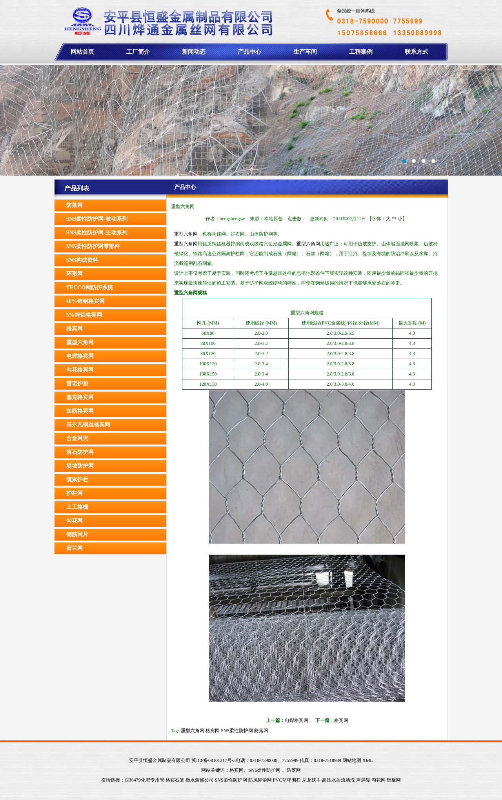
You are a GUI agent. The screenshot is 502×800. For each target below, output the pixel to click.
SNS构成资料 (82, 260)
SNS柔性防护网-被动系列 (96, 219)
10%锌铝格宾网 (85, 301)
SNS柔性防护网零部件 (93, 246)
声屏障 (363, 780)
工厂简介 (138, 52)
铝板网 (394, 780)
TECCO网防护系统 (89, 287)
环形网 (74, 274)
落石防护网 (80, 452)
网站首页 (82, 52)
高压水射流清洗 (338, 780)
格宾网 (74, 329)
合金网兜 (77, 438)
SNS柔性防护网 (237, 730)
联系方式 (416, 52)
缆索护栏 (77, 480)
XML (367, 760)
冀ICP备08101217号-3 (213, 760)
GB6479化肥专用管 (144, 780)
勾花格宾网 (80, 370)
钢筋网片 (77, 534)
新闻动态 (194, 52)
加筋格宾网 (80, 411)
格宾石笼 (175, 780)
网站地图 (351, 760)
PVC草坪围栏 (287, 780)
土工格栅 (77, 507)
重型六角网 (80, 342)
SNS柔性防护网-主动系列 (96, 233)
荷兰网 (74, 548)
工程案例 (361, 52)
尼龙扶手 (311, 780)
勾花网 (74, 521)
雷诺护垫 (77, 383)
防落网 (74, 205)
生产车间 (305, 52)
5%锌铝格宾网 (84, 315)
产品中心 (249, 52)
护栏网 (74, 493)
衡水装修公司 (200, 780)
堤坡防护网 (80, 466)
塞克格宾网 (80, 397)
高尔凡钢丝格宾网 (88, 425)
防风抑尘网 (260, 780)
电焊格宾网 (80, 356)
